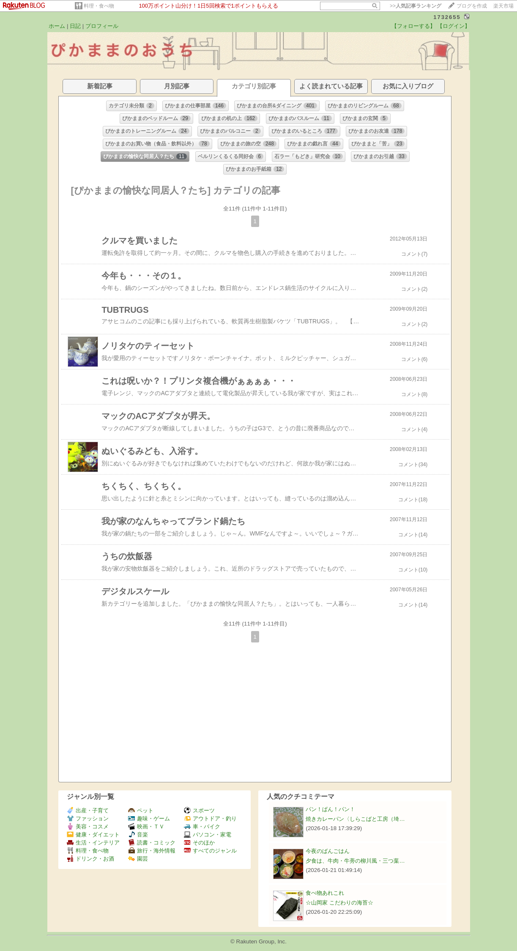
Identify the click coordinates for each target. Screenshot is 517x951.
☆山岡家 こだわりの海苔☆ (339, 902)
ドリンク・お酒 (90, 858)
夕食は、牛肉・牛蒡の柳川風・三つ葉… (355, 861)
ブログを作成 (472, 6)
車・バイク (202, 826)
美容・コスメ (88, 826)
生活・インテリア (93, 842)
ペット (140, 810)
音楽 (138, 834)
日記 (75, 26)
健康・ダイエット (93, 834)
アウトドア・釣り (210, 818)
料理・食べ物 (99, 6)
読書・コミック (151, 842)
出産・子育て (88, 810)
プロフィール (101, 26)
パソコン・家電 (207, 834)
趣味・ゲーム (149, 818)
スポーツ (199, 810)
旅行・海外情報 (151, 850)
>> (415, 6)
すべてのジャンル (210, 850)
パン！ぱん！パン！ (330, 809)
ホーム (57, 26)
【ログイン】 (453, 26)
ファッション (88, 818)
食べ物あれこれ (325, 893)
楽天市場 (503, 6)
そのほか (199, 842)
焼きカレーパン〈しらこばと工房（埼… (355, 819)
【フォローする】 (413, 26)
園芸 (138, 858)
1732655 (447, 17)
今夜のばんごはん (328, 851)
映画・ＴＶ (146, 826)
